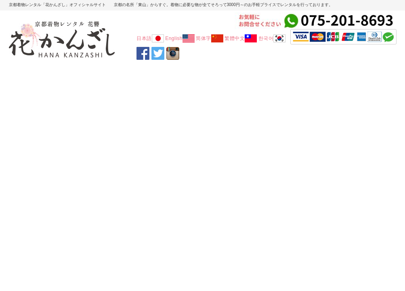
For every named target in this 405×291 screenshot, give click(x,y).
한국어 (272, 38)
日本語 (150, 38)
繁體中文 (241, 38)
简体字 (209, 38)
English (180, 38)
